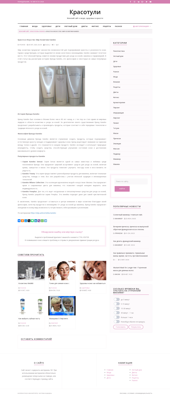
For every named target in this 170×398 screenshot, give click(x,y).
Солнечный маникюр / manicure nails (127, 215)
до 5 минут (125, 299)
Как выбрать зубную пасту (29, 318)
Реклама (123, 393)
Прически (117, 138)
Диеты (84, 26)
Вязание (116, 82)
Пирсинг (116, 107)
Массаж (116, 149)
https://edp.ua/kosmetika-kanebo (43, 213)
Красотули (85, 12)
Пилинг (116, 123)
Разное (118, 26)
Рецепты (107, 26)
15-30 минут (126, 308)
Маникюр (117, 159)
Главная (24, 26)
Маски (115, 133)
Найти (122, 189)
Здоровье (46, 26)
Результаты (136, 327)
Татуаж (116, 128)
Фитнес (95, 26)
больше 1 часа (127, 317)
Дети (57, 26)
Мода (35, 26)
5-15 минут (125, 304)
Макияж (116, 164)
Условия (131, 393)
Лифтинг (54, 323)
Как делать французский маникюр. (127, 241)
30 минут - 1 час (127, 313)
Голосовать (120, 327)
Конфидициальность (144, 393)
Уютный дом (70, 26)
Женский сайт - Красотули (28, 31)
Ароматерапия (119, 102)
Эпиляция (117, 143)
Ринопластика (119, 51)
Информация (118, 113)
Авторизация (141, 26)
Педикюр (116, 154)
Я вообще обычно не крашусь (133, 322)
